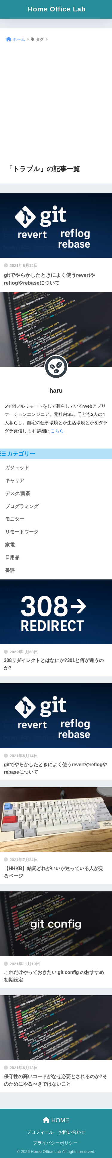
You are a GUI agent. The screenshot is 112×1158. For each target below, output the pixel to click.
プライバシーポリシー (55, 1143)
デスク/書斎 (17, 493)
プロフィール (40, 1132)
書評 (10, 570)
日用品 (12, 557)
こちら (57, 430)
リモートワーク (22, 531)
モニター (14, 519)
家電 (10, 544)
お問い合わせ (72, 1132)
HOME (56, 1120)
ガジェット (17, 467)
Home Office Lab (57, 9)
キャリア (14, 480)
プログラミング (22, 506)
